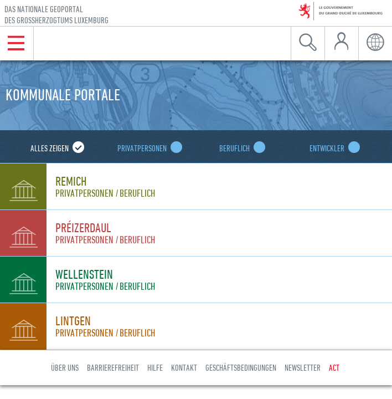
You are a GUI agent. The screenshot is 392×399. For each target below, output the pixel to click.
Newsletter (303, 367)
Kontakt (184, 367)
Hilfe (155, 367)
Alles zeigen (54, 148)
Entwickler (332, 148)
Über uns (65, 367)
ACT (334, 367)
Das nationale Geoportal (56, 14)
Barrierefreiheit (113, 367)
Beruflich (239, 148)
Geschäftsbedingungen (240, 367)
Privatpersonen (147, 148)
